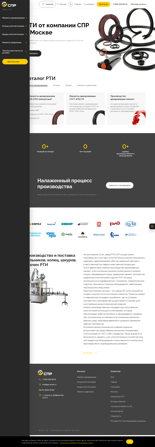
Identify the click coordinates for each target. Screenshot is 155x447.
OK (130, 442)
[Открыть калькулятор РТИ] (152, 223)
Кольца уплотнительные (13, 26)
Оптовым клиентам (114, 413)
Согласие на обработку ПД (118, 418)
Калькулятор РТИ (113, 408)
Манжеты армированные (13, 18)
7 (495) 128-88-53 (120, 4)
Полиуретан (47, 120)
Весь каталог (15, 62)
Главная (77, 4)
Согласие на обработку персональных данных (76, 443)
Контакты (103, 4)
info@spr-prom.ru (138, 4)
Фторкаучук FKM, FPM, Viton (54, 116)
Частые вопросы (113, 423)
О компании (89, 4)
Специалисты (112, 428)
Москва (63, 4)
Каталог (49, 4)
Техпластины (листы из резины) (12, 52)
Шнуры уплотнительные (13, 34)
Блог (108, 389)
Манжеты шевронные (11, 42)
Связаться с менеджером (61, 205)
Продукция (90, 364)
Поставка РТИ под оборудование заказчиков (126, 433)
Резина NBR (47, 112)
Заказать (47, 55)
